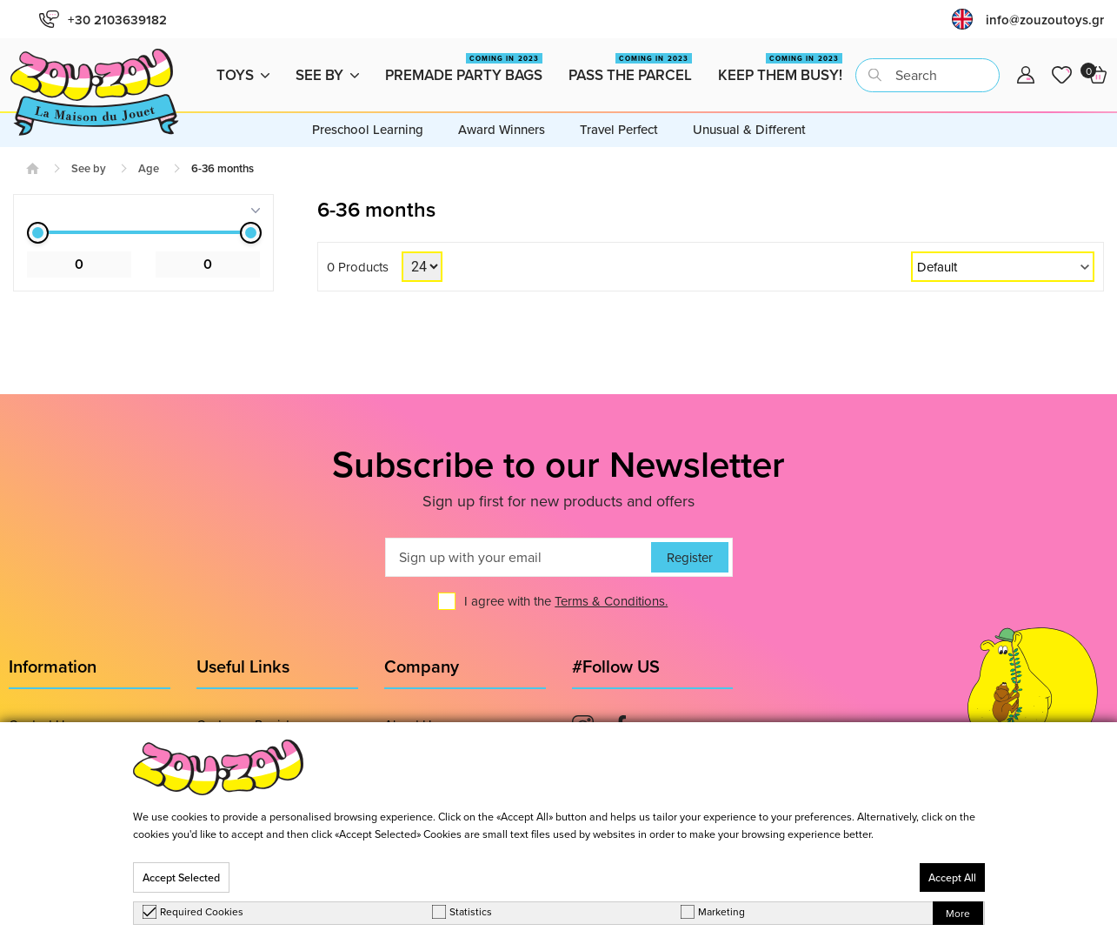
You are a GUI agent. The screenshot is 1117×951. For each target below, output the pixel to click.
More (958, 913)
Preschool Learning (367, 129)
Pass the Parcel (630, 69)
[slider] (38, 233)
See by (327, 74)
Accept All (952, 877)
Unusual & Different (749, 129)
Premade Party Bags (463, 69)
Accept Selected (181, 877)
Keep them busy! (780, 69)
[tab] (143, 210)
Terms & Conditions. (611, 601)
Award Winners (501, 129)
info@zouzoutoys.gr (1045, 19)
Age (148, 168)
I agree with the (566, 601)
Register (690, 557)
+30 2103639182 (103, 19)
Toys (242, 74)
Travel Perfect (619, 129)
